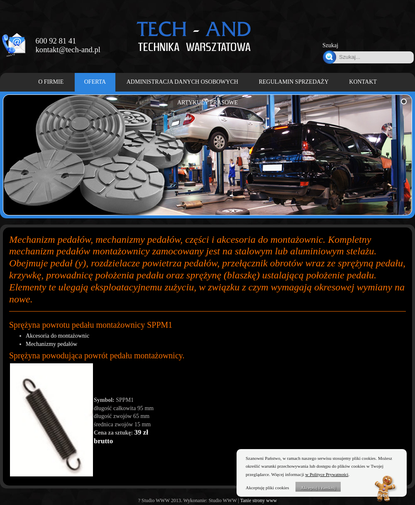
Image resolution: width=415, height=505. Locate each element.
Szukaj (330, 45)
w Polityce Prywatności (327, 474)
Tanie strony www (258, 500)
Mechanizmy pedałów (51, 344)
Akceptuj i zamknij (317, 487)
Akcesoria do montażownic (57, 336)
